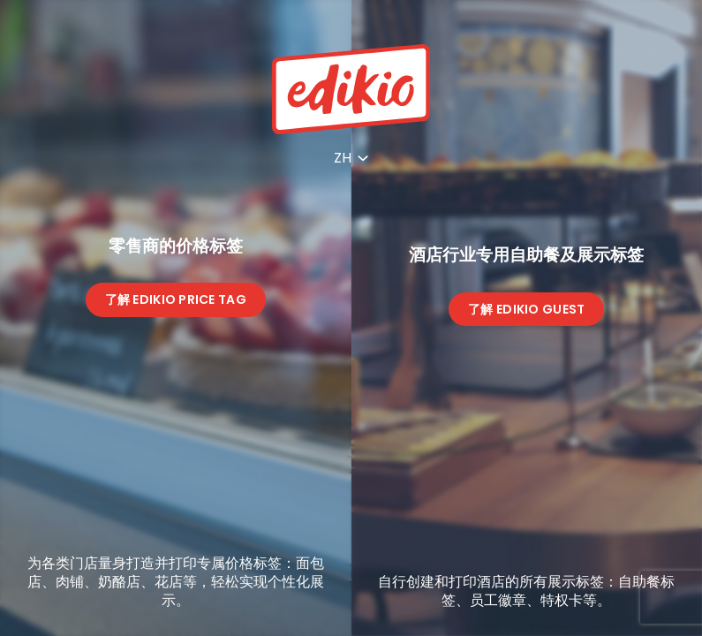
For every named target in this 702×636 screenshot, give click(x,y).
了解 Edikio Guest (526, 309)
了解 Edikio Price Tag (175, 299)
